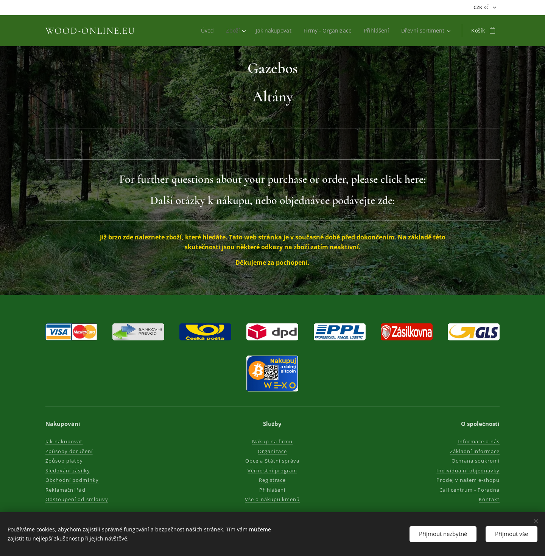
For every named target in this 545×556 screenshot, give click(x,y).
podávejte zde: (363, 200)
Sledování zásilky (67, 470)
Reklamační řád (65, 489)
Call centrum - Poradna (469, 489)
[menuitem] (204, 30)
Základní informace (475, 451)
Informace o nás (478, 441)
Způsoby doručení (69, 451)
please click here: (388, 179)
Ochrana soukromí (475, 460)
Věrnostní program (272, 470)
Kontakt (489, 499)
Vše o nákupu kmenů (272, 499)
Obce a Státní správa (273, 460)
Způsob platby (64, 460)
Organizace (272, 451)
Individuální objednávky (468, 470)
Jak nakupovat (64, 441)
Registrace (272, 480)
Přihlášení (272, 489)
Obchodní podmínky (72, 480)
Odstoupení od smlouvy (76, 499)
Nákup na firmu (272, 441)
